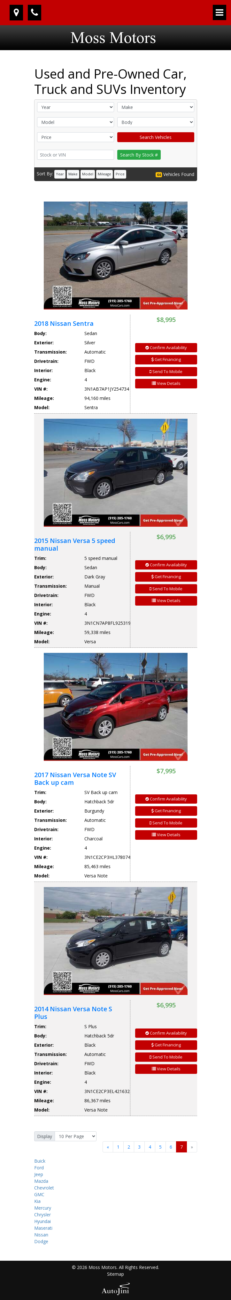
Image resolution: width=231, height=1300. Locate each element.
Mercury (42, 1208)
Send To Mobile (166, 371)
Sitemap (115, 1274)
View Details (166, 383)
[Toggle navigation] (219, 12)
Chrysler (42, 1215)
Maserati (43, 1228)
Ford (39, 1168)
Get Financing (166, 359)
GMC (39, 1194)
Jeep (38, 1174)
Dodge (41, 1241)
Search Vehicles (156, 137)
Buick (39, 1161)
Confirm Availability (166, 347)
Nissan (41, 1235)
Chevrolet (44, 1188)
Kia (37, 1201)
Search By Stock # (139, 155)
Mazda (41, 1181)
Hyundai (42, 1221)
